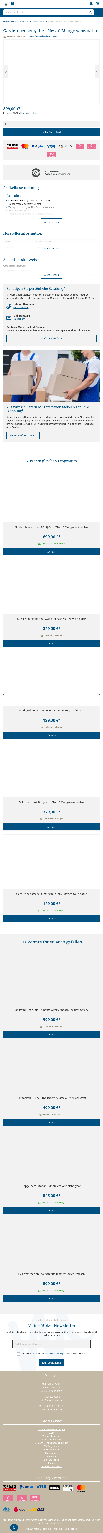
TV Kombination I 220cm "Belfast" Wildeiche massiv (51, 1274)
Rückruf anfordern (51, 338)
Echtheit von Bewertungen (51, 1429)
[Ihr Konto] (91, 4)
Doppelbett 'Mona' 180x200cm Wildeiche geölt (52, 1186)
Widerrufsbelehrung (51, 1436)
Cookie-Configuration (51, 1466)
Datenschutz (51, 1453)
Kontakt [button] (51, 1376)
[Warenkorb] (97, 4)
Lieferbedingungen (51, 1439)
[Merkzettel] (12, 4)
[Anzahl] (51, 124)
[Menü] (6, 4)
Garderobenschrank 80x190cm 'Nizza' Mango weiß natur (51, 527)
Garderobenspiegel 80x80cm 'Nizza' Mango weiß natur (51, 893)
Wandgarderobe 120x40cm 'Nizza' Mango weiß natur (51, 710)
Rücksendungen (51, 1449)
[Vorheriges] (6, 71)
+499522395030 (51, 1397)
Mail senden (19, 319)
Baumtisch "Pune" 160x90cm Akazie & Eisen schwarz (51, 1098)
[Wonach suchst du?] (48, 12)
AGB (35, 1354)
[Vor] (99, 695)
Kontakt (51, 1463)
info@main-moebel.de (51, 1400)
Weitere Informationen (23, 435)
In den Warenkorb (51, 132)
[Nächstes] (96, 71)
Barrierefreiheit (51, 1459)
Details (51, 551)
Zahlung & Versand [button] (51, 1478)
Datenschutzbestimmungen (53, 1354)
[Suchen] (91, 12)
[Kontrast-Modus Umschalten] (14, 1527)
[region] (51, 71)
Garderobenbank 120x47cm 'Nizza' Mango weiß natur (51, 618)
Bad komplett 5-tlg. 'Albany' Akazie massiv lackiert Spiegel (51, 1009)
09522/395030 (20, 307)
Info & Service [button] (52, 1421)
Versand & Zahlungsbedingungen (51, 1443)
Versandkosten (29, 113)
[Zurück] (4, 695)
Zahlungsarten (51, 1446)
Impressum (51, 1456)
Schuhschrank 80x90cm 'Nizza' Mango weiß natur (51, 802)
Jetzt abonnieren (51, 1362)
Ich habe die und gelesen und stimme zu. (54, 1354)
